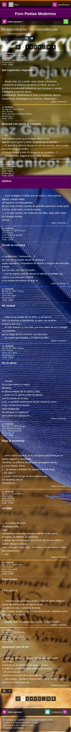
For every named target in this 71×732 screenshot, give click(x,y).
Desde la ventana (15, 235)
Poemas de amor (14, 428)
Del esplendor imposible (18, 60)
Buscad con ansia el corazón (20, 114)
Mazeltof (25, 725)
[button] (18, 47)
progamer (12, 725)
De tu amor (12, 353)
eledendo (9, 53)
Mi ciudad (12, 296)
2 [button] (27, 47)
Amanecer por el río (16, 637)
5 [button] (39, 47)
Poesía (10, 58)
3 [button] (31, 47)
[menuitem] (13, 5)
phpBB (20, 720)
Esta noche (12, 569)
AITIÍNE (11, 498)
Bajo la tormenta (14, 431)
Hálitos (10, 171)
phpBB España (31, 723)
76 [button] (48, 47)
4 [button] (35, 47)
